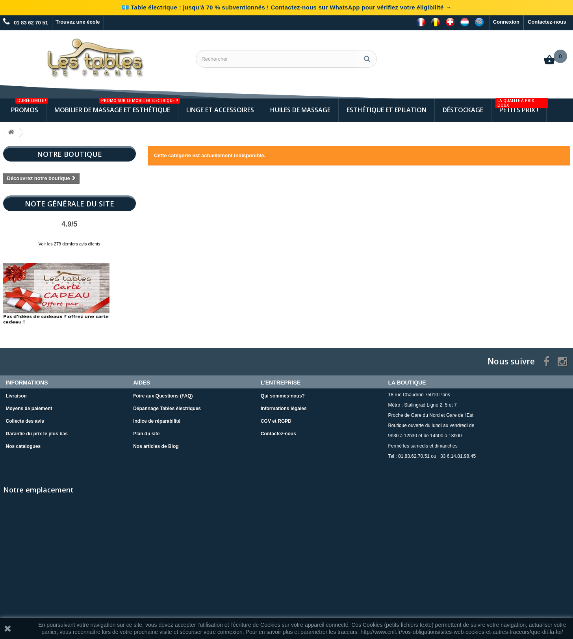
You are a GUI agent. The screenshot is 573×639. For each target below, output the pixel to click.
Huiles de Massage (300, 110)
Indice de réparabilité (156, 421)
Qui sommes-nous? (283, 396)
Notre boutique (69, 154)
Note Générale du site (69, 203)
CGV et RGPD (276, 421)
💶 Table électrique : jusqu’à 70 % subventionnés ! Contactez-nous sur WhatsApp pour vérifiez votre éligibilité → (287, 7)
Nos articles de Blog (155, 446)
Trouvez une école (78, 22)
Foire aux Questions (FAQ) (163, 396)
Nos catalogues (23, 446)
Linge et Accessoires (220, 110)
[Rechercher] (367, 59)
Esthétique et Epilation (387, 110)
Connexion (506, 22)
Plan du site (146, 434)
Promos (28, 106)
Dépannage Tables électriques (167, 408)
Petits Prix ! (520, 106)
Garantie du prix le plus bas (37, 434)
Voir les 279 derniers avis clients (69, 243)
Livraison (16, 396)
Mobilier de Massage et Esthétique (116, 106)
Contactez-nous (547, 22)
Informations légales (284, 408)
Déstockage (463, 110)
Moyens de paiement (29, 408)
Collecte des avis (25, 421)
